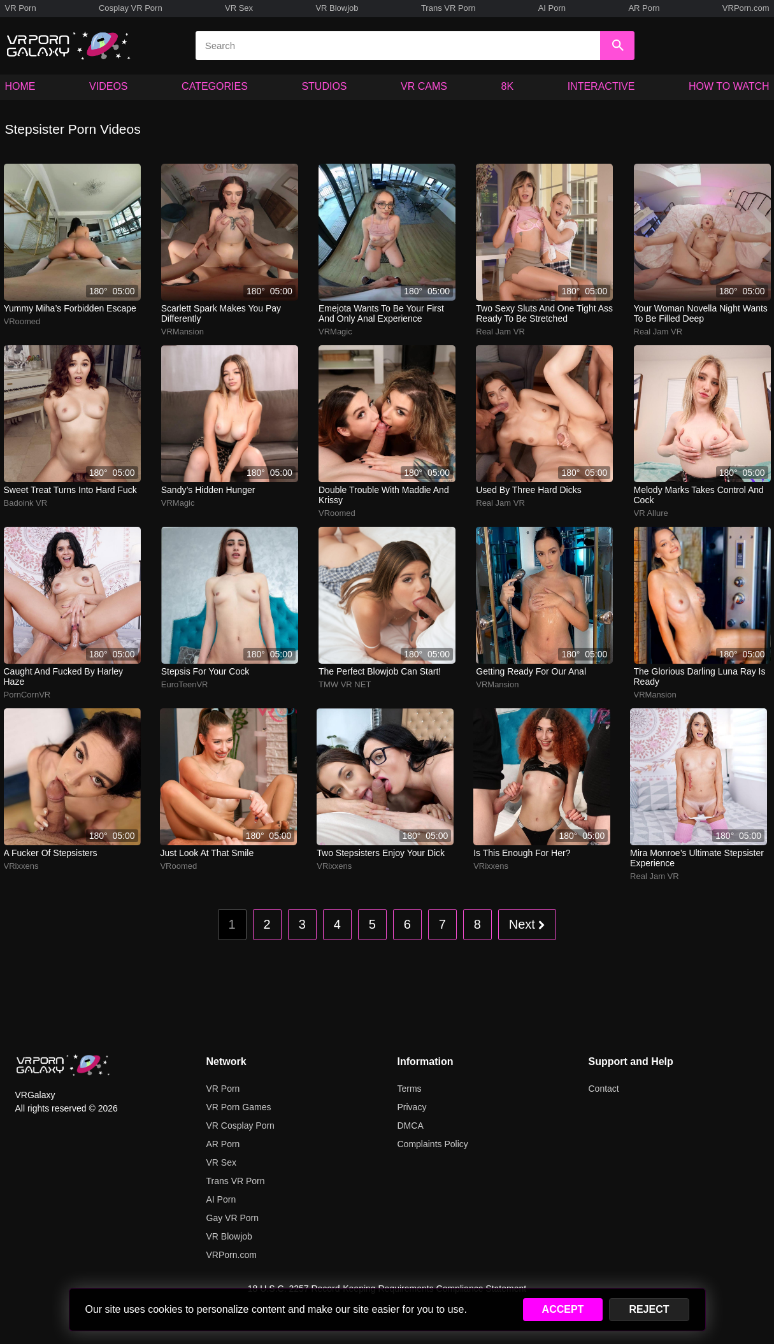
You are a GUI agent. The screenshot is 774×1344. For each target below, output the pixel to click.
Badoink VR (26, 503)
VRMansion (182, 331)
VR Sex (239, 8)
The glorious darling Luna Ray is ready (700, 676)
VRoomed (22, 321)
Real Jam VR (500, 331)
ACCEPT (563, 1309)
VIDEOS (108, 86)
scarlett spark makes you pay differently (221, 313)
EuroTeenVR (184, 684)
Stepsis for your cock (205, 671)
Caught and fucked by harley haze (64, 676)
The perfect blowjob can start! (380, 671)
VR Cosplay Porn (240, 1125)
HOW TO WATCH (729, 86)
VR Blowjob (336, 8)
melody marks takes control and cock (699, 495)
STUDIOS (324, 86)
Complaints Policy (433, 1144)
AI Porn (552, 8)
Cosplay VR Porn (130, 8)
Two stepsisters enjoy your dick (381, 853)
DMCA (411, 1125)
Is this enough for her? (521, 853)
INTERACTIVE (601, 86)
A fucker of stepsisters (50, 853)
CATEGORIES (215, 86)
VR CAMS (424, 86)
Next (527, 924)
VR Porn (20, 8)
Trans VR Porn (448, 8)
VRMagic (335, 331)
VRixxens (21, 866)
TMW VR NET (345, 684)
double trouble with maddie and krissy (384, 495)
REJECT (649, 1309)
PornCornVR (27, 694)
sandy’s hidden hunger (208, 490)
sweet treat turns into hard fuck (70, 490)
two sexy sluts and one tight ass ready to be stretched (544, 313)
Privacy (412, 1107)
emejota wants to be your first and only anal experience (381, 313)
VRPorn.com (746, 8)
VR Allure (651, 513)
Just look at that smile (207, 853)
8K (507, 86)
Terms (410, 1088)
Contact (604, 1088)
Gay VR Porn (232, 1218)
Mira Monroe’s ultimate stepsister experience (697, 858)
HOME (20, 86)
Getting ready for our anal (531, 671)
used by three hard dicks (528, 490)
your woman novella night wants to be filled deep (701, 313)
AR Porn (643, 8)
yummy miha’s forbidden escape (70, 308)
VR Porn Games (238, 1107)
